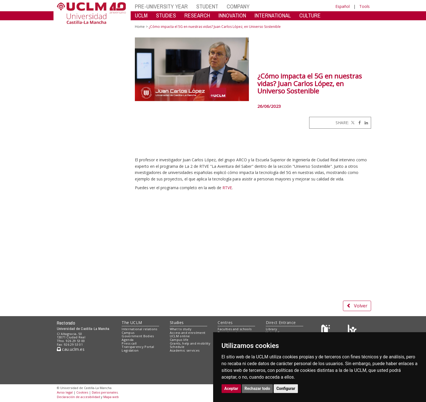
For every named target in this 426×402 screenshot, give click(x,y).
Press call (129, 343)
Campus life (179, 340)
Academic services (185, 350)
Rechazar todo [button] (257, 388)
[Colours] (352, 330)
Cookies (82, 392)
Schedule (177, 347)
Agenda (127, 340)
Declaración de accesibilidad (78, 397)
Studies (177, 322)
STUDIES (166, 15)
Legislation (130, 350)
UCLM (141, 15)
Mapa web (111, 397)
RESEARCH (197, 15)
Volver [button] (357, 306)
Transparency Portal (138, 347)
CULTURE (310, 15)
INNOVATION (232, 15)
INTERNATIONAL (273, 15)
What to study (180, 329)
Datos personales (105, 392)
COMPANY (238, 6)
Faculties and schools (234, 329)
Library (271, 329)
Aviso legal (65, 392)
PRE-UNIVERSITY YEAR (161, 6)
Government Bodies (138, 336)
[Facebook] (358, 122)
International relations (139, 329)
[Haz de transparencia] (326, 330)
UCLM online (180, 336)
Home (140, 26)
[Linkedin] (365, 122)
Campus (128, 332)
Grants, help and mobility (190, 343)
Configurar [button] (285, 388)
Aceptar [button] (231, 388)
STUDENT (207, 6)
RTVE (227, 187)
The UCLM (132, 322)
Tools (364, 6)
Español (342, 6)
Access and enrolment (188, 332)
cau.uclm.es (70, 349)
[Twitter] (352, 122)
